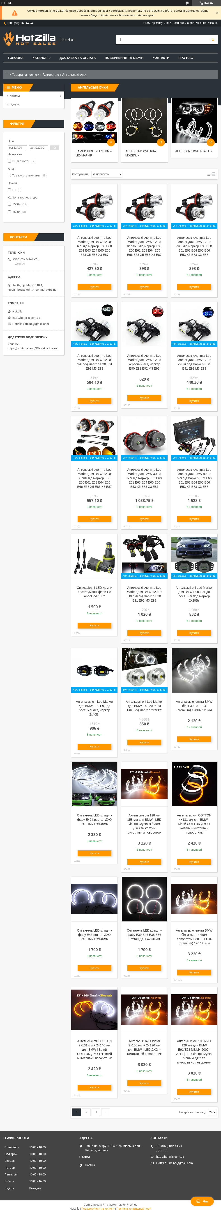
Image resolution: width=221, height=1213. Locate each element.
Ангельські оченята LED (193, 151)
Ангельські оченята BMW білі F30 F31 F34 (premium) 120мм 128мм (194, 706)
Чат (202, 1201)
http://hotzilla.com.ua (26, 317)
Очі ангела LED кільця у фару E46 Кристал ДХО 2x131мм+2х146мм (94, 820)
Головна (15, 58)
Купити (94, 287)
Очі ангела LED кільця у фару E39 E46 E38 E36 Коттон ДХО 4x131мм (144, 935)
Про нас (185, 58)
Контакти (160, 58)
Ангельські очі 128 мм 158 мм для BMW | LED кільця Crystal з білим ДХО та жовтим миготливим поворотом (144, 824)
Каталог (39, 58)
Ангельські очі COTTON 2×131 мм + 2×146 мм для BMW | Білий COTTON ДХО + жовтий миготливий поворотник (94, 1049)
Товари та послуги (25, 74)
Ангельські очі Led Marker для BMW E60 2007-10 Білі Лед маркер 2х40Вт (144, 706)
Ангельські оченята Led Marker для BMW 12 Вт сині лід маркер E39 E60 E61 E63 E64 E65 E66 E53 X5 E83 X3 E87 (194, 246)
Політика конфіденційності (134, 1208)
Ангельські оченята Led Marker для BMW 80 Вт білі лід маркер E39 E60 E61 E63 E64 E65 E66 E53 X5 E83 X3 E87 (194, 478)
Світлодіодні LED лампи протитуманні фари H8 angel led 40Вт (94, 592)
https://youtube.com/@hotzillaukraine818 (35, 348)
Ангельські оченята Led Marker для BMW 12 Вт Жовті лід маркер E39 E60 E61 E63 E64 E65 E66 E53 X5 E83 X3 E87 (94, 478)
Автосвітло (51, 74)
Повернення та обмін (124, 58)
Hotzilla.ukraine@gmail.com (30, 324)
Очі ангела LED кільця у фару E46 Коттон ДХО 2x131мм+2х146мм (94, 935)
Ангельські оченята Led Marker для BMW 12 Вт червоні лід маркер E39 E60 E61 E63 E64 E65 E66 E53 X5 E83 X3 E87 (144, 246)
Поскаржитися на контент (98, 1208)
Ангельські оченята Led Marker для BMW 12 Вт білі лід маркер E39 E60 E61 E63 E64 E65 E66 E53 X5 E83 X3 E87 (94, 246)
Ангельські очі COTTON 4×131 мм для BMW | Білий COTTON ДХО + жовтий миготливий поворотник (194, 824)
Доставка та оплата (78, 58)
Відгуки (14, 104)
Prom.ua (132, 1204)
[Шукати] (213, 39)
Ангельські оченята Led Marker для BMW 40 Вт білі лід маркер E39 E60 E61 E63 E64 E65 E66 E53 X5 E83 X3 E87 (144, 478)
